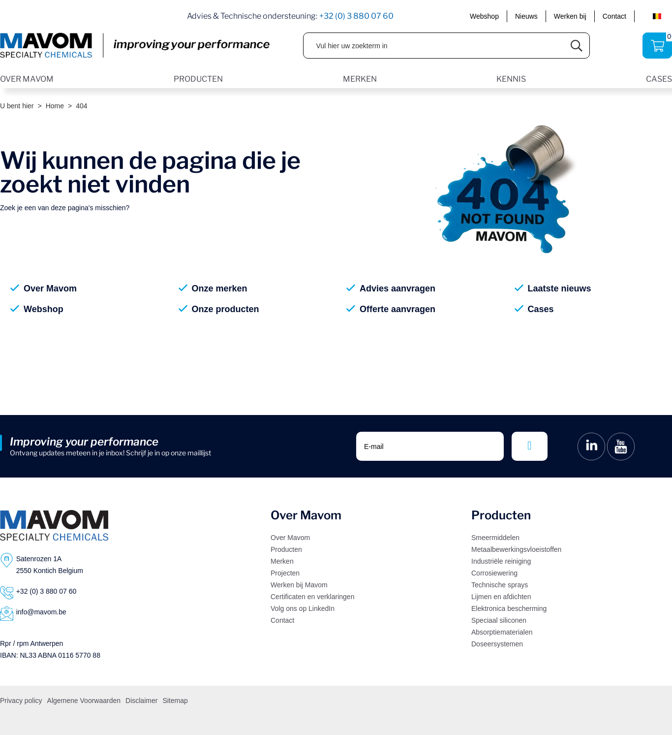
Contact (614, 16)
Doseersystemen (497, 644)
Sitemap (174, 700)
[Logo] (54, 525)
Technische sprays (499, 585)
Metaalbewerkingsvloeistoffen (516, 549)
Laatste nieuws (559, 288)
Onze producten (225, 309)
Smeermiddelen (495, 538)
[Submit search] (576, 45)
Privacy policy (21, 700)
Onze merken (219, 288)
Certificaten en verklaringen (312, 597)
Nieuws (526, 16)
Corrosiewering (494, 573)
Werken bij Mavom (299, 585)
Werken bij (570, 16)
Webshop (484, 16)
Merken (282, 561)
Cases (541, 309)
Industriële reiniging (501, 561)
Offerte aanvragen (397, 309)
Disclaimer (141, 700)
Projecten (285, 573)
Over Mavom (50, 288)
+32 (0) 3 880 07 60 (356, 16)
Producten (286, 549)
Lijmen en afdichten (501, 597)
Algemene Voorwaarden (84, 700)
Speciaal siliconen (498, 620)
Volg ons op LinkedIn (303, 608)
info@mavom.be (41, 612)
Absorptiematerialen (502, 632)
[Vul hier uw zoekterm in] (434, 45)
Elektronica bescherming (509, 608)
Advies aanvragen (397, 288)
